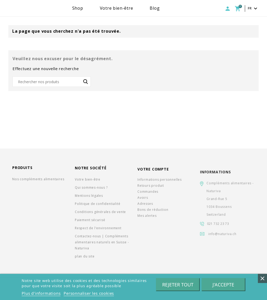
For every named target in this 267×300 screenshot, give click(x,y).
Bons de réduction (152, 213)
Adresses (145, 207)
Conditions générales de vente (100, 213)
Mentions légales (89, 197)
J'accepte (223, 284)
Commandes (147, 195)
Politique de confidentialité (97, 205)
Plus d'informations (41, 293)
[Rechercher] (52, 81)
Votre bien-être (133, 8)
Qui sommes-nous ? (91, 189)
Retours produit (150, 189)
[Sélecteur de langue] (253, 8)
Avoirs (142, 201)
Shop (94, 8)
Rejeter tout (177, 284)
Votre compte (153, 172)
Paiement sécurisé (90, 221)
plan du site (85, 258)
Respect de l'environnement (98, 230)
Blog (171, 8)
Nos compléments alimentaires (38, 180)
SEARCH (85, 81)
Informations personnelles (159, 183)
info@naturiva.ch (222, 240)
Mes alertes (147, 219)
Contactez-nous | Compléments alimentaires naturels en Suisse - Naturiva (102, 244)
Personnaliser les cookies (89, 293)
